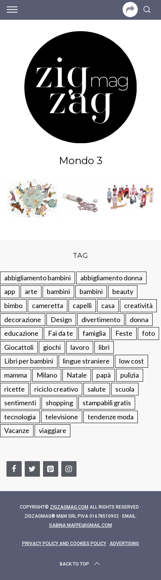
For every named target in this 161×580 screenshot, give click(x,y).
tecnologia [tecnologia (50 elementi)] (20, 416)
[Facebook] (14, 469)
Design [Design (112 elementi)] (61, 319)
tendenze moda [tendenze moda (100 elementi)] (111, 416)
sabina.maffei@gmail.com (80, 525)
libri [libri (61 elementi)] (104, 347)
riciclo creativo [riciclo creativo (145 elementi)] (56, 389)
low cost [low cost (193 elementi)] (131, 361)
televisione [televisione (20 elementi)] (61, 416)
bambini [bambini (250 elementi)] (58, 291)
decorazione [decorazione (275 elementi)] (22, 319)
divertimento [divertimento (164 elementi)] (100, 319)
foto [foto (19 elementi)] (148, 333)
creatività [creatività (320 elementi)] (138, 305)
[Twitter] (32, 469)
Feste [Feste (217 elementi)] (123, 333)
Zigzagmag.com (69, 507)
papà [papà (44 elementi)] (103, 375)
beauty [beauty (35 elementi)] (122, 291)
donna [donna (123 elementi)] (139, 319)
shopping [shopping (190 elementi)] (59, 402)
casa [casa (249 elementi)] (108, 305)
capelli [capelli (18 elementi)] (82, 305)
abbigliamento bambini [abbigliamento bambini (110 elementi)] (37, 277)
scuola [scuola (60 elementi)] (124, 389)
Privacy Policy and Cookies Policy (64, 543)
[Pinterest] (50, 469)
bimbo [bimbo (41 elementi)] (13, 305)
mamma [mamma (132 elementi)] (15, 375)
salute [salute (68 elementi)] (97, 389)
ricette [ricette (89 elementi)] (14, 389)
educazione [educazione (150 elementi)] (21, 333)
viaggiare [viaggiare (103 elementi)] (52, 430)
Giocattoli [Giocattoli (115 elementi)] (18, 347)
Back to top (80, 564)
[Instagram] (69, 469)
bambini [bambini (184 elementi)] (91, 291)
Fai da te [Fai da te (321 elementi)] (60, 333)
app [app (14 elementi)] (9, 291)
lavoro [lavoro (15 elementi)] (79, 347)
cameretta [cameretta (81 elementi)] (47, 305)
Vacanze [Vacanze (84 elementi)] (16, 430)
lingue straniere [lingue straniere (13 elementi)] (86, 361)
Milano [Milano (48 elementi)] (47, 375)
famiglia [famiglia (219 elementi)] (94, 333)
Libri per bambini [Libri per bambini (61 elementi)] (28, 361)
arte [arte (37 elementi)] (31, 291)
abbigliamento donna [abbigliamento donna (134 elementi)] (111, 277)
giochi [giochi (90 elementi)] (52, 347)
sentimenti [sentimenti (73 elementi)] (20, 402)
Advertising (124, 543)
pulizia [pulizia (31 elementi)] (129, 375)
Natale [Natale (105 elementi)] (77, 375)
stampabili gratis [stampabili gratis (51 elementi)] (107, 402)
